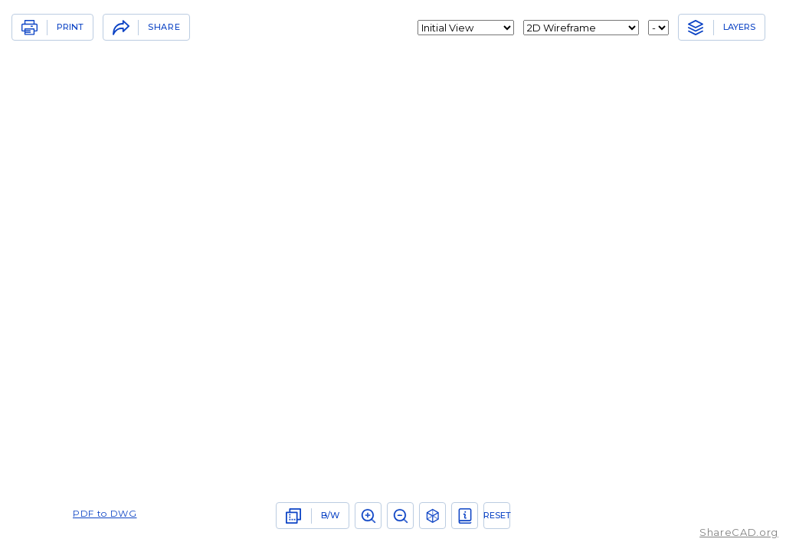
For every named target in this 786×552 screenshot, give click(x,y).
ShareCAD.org (738, 532)
